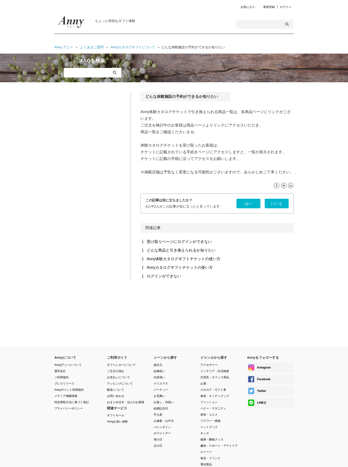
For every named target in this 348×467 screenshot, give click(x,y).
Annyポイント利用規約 (69, 389)
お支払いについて (118, 377)
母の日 (158, 439)
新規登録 (269, 7)
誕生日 (158, 365)
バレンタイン (162, 427)
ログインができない (164, 276)
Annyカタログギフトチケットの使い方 (180, 267)
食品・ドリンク (210, 458)
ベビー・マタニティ (213, 408)
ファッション (209, 402)
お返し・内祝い (164, 402)
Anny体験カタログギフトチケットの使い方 (183, 259)
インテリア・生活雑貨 (214, 371)
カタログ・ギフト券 (213, 389)
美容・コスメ (209, 414)
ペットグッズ (209, 427)
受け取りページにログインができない (179, 242)
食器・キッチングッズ (214, 396)
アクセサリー (209, 365)
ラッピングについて (120, 383)
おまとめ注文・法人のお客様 (125, 402)
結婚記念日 (161, 408)
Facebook (277, 186)
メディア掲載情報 (65, 396)
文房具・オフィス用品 (214, 377)
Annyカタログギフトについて (133, 47)
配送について (115, 389)
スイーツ (206, 452)
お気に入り (248, 7)
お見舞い (159, 396)
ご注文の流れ (115, 371)
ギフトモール (115, 415)
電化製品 (206, 464)
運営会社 (60, 371)
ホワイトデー (162, 433)
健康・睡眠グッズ (211, 439)
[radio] (248, 203)
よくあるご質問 (92, 47)
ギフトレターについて (121, 365)
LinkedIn (291, 186)
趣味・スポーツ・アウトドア (219, 445)
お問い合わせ (115, 396)
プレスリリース (64, 383)
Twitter (284, 186)
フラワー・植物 (210, 421)
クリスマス (161, 383)
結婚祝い (159, 371)
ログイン (285, 7)
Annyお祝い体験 (117, 421)
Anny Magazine (71, 23)
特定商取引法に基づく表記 (71, 402)
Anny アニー (63, 47)
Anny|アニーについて (68, 365)
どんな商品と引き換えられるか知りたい (181, 250)
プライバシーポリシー (68, 408)
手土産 (158, 414)
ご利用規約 (61, 377)
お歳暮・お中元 (164, 421)
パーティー (161, 389)
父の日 (158, 445)
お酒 (203, 383)
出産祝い (159, 377)
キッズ (204, 433)
